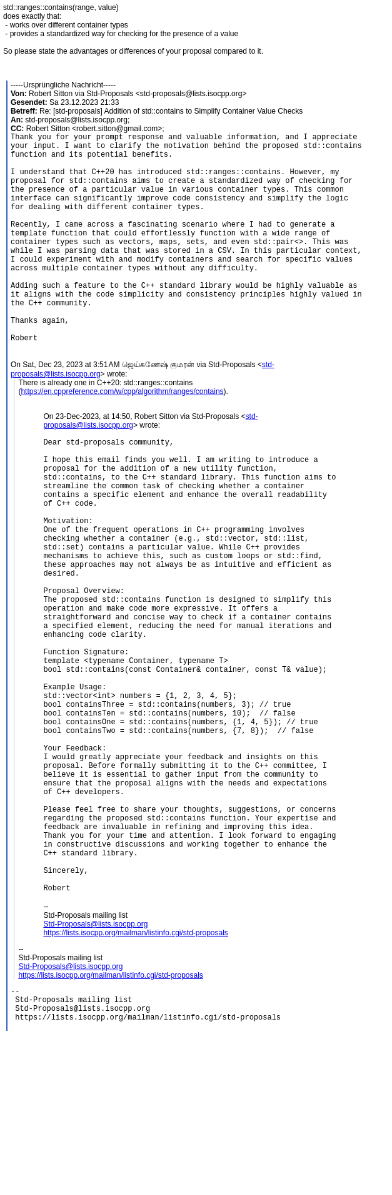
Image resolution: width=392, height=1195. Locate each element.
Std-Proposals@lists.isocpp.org (95, 1068)
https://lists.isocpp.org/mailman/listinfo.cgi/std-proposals (135, 1077)
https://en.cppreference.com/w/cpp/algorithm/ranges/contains (122, 436)
